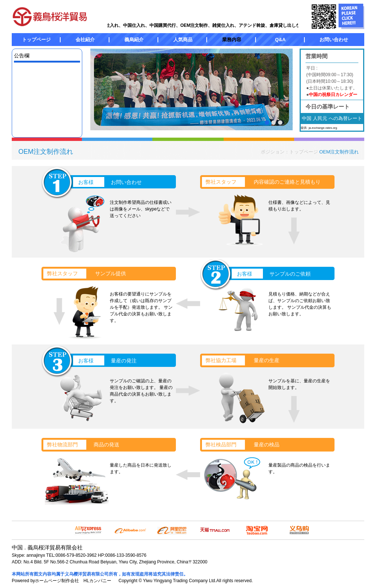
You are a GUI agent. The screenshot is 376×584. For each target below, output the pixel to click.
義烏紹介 (134, 39)
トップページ (36, 39)
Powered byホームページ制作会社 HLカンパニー (61, 580)
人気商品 (182, 39)
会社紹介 (85, 39)
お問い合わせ (333, 39)
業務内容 (231, 39)
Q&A (280, 39)
